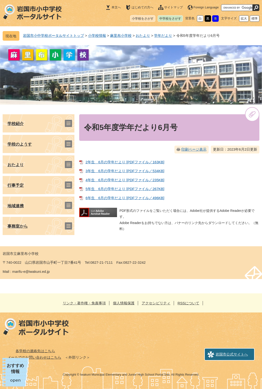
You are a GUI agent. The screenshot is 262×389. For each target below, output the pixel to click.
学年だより (163, 35)
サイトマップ (173, 7)
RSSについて (188, 303)
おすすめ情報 (15, 368)
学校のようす (19, 144)
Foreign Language (206, 7)
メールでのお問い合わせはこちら (34, 357)
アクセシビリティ (156, 303)
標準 (254, 18)
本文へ (116, 7)
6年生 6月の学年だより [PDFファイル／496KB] (124, 198)
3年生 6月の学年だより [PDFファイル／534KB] (124, 171)
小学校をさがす (143, 18)
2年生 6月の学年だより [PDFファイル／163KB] (124, 162)
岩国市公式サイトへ (232, 354)
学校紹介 (15, 123)
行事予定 (15, 185)
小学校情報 (97, 35)
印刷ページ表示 (193, 149)
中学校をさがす (170, 18)
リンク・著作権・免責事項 (84, 303)
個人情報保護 (123, 303)
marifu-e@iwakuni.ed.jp (31, 271)
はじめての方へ (142, 7)
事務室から (17, 226)
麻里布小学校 (121, 35)
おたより (143, 35)
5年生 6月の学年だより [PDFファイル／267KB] (124, 189)
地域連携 (15, 206)
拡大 (244, 18)
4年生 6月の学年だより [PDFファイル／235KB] (124, 180)
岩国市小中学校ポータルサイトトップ (53, 35)
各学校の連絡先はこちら (35, 351)
